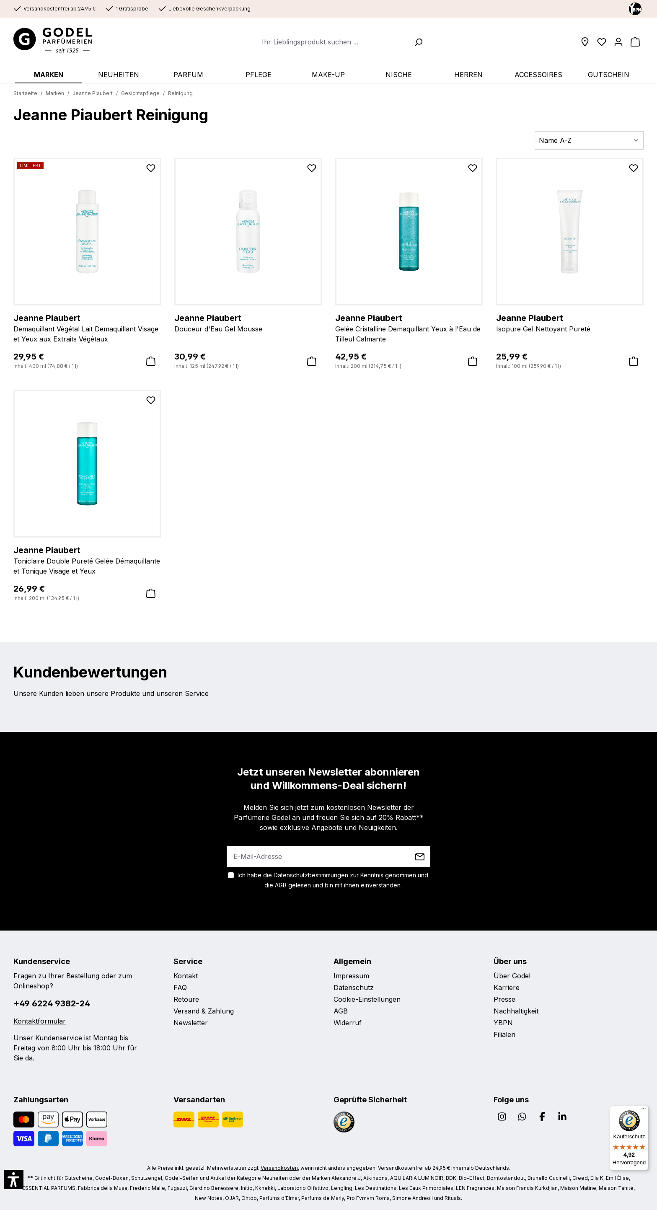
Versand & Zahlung (203, 1011)
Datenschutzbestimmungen (311, 875)
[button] (13, 1179)
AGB (281, 885)
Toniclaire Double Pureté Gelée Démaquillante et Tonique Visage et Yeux (87, 559)
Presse (504, 999)
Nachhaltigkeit (516, 1011)
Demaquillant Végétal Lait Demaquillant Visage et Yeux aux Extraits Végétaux (87, 327)
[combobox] (335, 42)
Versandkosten (279, 1168)
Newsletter (190, 1023)
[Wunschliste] (601, 42)
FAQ (180, 987)
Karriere (507, 987)
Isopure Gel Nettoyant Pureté (570, 322)
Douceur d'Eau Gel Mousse (248, 322)
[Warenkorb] (635, 42)
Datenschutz (354, 987)
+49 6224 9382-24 (51, 1003)
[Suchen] (416, 42)
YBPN (503, 1023)
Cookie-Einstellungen (367, 999)
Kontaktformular (39, 1021)
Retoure (186, 999)
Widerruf (348, 1023)
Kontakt (185, 976)
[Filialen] (585, 42)
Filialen (504, 1034)
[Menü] (644, 1111)
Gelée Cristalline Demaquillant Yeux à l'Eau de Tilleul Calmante (409, 327)
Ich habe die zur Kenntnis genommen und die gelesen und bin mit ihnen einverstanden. (333, 880)
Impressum (351, 976)
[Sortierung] (589, 140)
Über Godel (512, 976)
